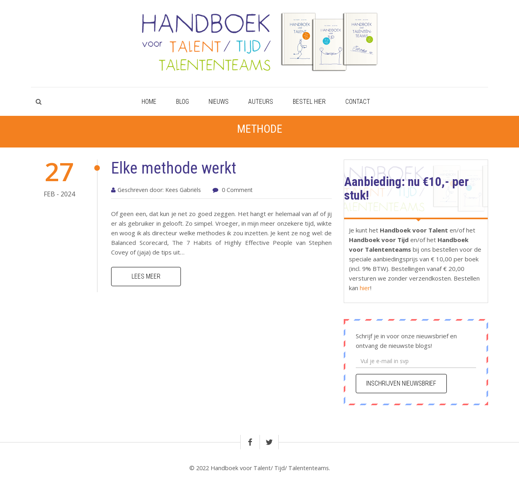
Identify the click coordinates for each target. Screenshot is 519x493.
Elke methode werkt (173, 168)
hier (364, 288)
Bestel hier (309, 101)
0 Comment (237, 190)
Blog (182, 101)
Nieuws (219, 101)
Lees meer (146, 276)
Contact (357, 101)
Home (149, 101)
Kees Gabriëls (183, 190)
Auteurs (260, 101)
